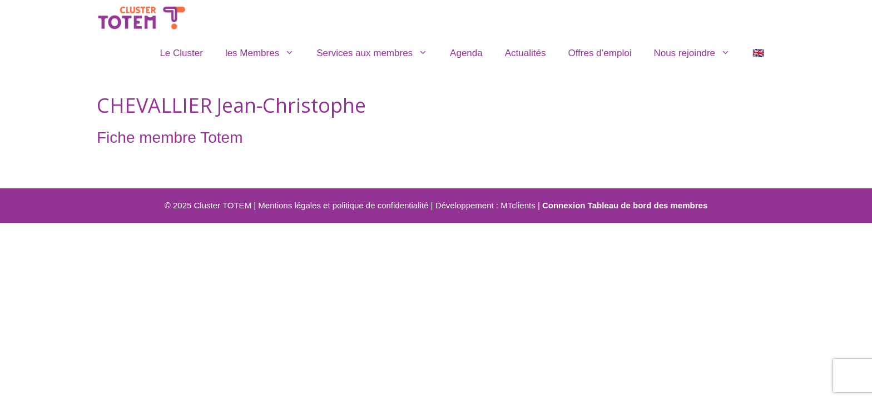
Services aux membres (377, 53)
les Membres (265, 53)
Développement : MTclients (485, 205)
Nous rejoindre (697, 53)
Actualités (525, 53)
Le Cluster (181, 53)
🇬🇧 (758, 53)
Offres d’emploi (599, 53)
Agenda (466, 53)
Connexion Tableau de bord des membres (624, 205)
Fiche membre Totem (169, 137)
